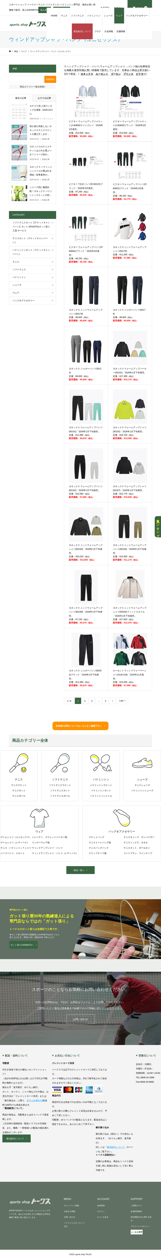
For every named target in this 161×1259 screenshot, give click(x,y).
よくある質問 (136, 1232)
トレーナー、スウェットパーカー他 (49, 837)
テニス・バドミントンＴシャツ (15, 848)
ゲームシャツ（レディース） (14, 842)
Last (121, 700)
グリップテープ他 (97, 853)
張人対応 (44, 11)
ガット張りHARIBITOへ (22, 945)
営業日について (147, 1055)
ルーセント (102, 74)
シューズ (108, 15)
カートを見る (102, 1217)
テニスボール (18, 796)
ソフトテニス (77, 15)
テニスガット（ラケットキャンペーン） (30, 240)
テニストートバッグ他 (100, 842)
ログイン (101, 1211)
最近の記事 (20, 98)
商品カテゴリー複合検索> (32, 86)
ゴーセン (116, 74)
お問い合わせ (80, 1019)
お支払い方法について (67, 1055)
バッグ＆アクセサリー (137, 15)
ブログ (97, 31)
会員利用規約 (136, 1211)
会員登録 (101, 1205)
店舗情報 (120, 31)
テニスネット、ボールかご (137, 848)
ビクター (141, 74)
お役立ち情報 (69, 1211)
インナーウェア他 (41, 842)
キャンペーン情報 (71, 1205)
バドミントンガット (101, 790)
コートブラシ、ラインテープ (138, 853)
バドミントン (93, 15)
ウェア (119, 15)
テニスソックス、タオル (136, 842)
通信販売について (82, 31)
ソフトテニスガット (60, 790)
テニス (64, 15)
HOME (54, 15)
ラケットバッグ (96, 837)
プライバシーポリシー (140, 1226)
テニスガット (18, 790)
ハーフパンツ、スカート (12, 853)
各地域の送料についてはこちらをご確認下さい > (80, 726)
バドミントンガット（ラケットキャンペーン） (31, 252)
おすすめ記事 (44, 98)
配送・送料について (16, 1055)
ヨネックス (86, 74)
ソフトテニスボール (60, 796)
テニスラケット (19, 785)
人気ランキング (158, 527)
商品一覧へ (79, 870)
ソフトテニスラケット (60, 785)
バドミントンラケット (101, 785)
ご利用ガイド (136, 1205)
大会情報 (108, 31)
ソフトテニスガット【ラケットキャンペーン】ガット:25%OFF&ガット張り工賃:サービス (31, 226)
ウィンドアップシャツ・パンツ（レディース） (55, 853)
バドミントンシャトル (101, 796)
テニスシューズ (142, 785)
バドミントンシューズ (142, 790)
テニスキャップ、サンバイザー (139, 837)
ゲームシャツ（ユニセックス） (15, 837)
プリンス (128, 74)
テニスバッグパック (99, 848)
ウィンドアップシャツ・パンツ (47, 848)
